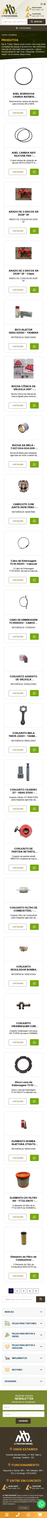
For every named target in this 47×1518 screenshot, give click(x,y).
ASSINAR (23, 1421)
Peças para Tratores (20, 1323)
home (4, 35)
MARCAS (9, 1312)
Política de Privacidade (26, 1500)
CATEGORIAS (23, 28)
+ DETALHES (17, 113)
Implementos (16, 1358)
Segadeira (10, 1381)
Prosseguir (24, 1508)
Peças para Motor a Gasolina (20, 1346)
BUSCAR (36, 22)
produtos (13, 35)
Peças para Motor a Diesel (20, 1335)
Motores (13, 1369)
